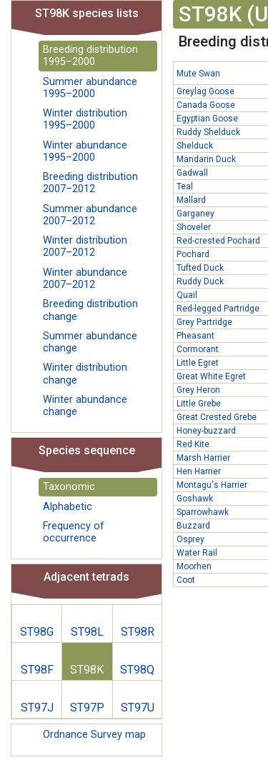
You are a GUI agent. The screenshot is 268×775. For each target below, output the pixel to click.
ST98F (37, 669)
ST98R (137, 632)
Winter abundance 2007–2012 (85, 278)
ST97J (37, 707)
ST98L (87, 632)
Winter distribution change (85, 373)
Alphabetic (67, 507)
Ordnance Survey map (94, 735)
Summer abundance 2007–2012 (90, 215)
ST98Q (137, 669)
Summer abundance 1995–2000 (90, 88)
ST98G (37, 632)
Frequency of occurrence (73, 532)
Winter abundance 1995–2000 (85, 151)
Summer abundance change (90, 342)
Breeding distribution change (90, 310)
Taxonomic (69, 487)
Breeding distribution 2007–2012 (90, 183)
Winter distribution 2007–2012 (85, 246)
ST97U (137, 707)
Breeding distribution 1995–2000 (90, 56)
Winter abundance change (85, 406)
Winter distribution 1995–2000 (85, 119)
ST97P (87, 707)
